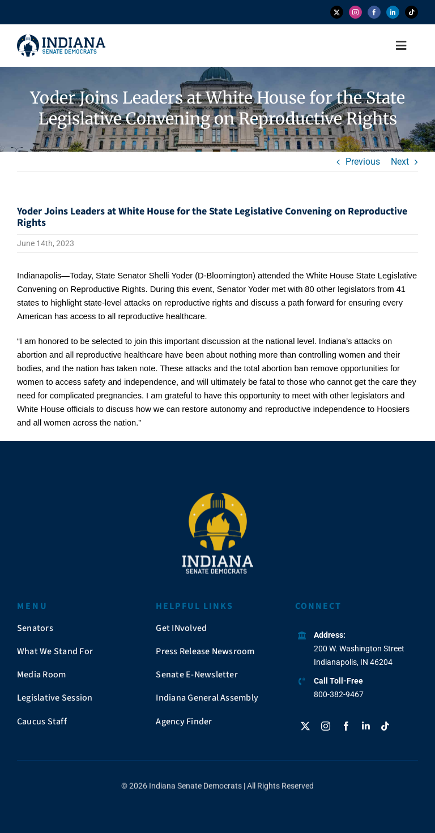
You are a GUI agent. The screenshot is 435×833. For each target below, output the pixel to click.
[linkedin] (392, 12)
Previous (363, 161)
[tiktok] (411, 12)
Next (400, 161)
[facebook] (374, 12)
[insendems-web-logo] (61, 38)
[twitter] (336, 12)
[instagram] (355, 12)
